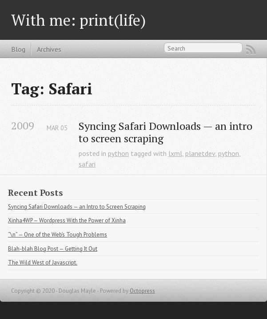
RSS (251, 49)
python (118, 153)
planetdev (200, 153)
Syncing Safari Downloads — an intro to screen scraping (167, 132)
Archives (49, 49)
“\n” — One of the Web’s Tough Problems (57, 234)
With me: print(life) (78, 19)
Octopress (142, 291)
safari (87, 164)
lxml (175, 153)
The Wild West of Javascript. (42, 262)
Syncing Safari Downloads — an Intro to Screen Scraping (77, 206)
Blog (18, 49)
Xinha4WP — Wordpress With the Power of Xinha (67, 220)
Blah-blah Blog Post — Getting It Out (52, 249)
